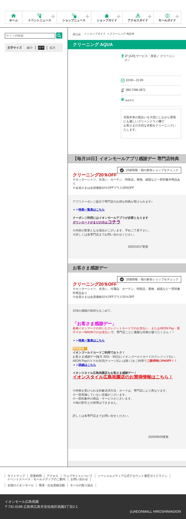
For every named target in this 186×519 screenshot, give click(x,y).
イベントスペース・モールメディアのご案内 (36, 479)
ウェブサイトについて (78, 476)
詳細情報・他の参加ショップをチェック (152, 170)
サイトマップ (16, 476)
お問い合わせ (79, 479)
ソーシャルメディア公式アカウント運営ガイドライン (132, 476)
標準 (41, 47)
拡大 (52, 47)
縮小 (30, 47)
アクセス (52, 476)
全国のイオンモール (21, 485)
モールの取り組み (81, 485)
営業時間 (36, 476)
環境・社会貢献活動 (52, 485)
